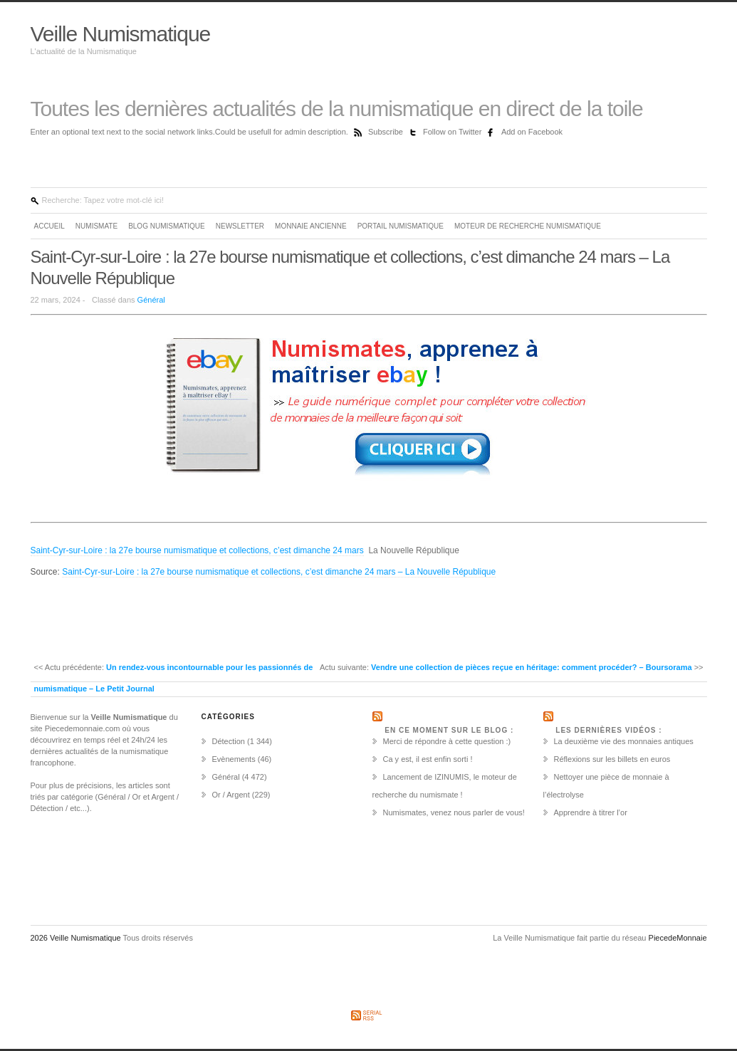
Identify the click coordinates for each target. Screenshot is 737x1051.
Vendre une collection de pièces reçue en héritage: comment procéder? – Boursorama (531, 667)
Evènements (234, 759)
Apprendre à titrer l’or (590, 812)
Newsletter (240, 226)
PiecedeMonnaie (678, 938)
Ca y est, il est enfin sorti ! (428, 759)
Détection (228, 741)
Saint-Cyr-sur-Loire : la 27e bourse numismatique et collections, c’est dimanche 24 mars (197, 550)
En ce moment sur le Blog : (449, 730)
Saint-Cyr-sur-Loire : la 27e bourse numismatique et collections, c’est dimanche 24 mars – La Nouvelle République (279, 572)
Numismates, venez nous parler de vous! (454, 812)
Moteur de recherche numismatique (527, 226)
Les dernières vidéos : (608, 730)
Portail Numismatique (400, 226)
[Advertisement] (88, 618)
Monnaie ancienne (311, 226)
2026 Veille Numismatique (77, 938)
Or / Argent (231, 794)
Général (151, 300)
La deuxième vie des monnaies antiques (624, 741)
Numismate (96, 226)
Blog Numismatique (166, 226)
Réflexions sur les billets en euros (612, 759)
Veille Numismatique (121, 34)
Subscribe (386, 131)
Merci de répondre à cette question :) (447, 741)
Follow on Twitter (453, 131)
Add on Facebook (532, 131)
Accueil (49, 226)
